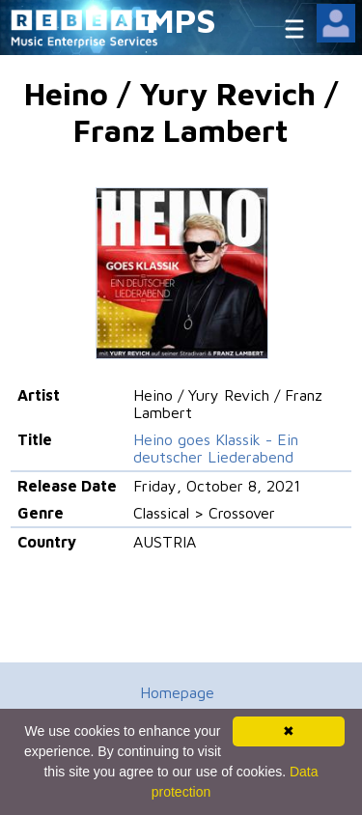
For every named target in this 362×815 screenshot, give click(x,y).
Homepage (177, 692)
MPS (181, 20)
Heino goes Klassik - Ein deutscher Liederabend (215, 448)
